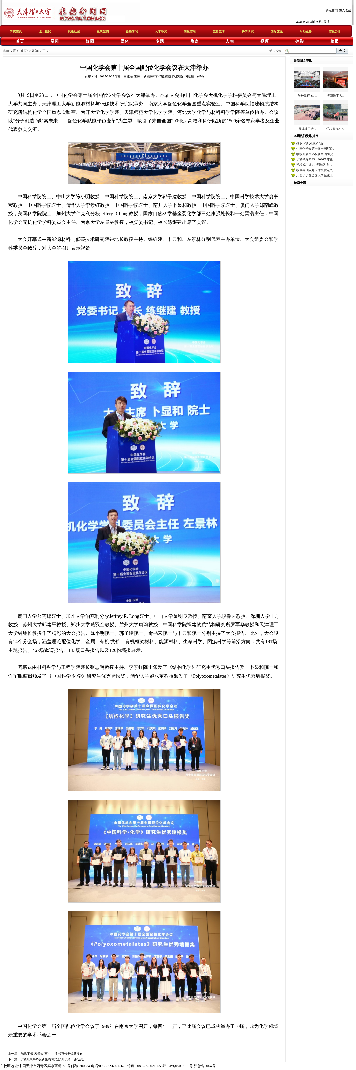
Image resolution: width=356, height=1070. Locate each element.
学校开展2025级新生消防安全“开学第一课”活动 (52, 1059)
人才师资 (161, 31)
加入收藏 (345, 10)
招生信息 (190, 31)
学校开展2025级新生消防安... (315, 154)
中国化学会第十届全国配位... (315, 148)
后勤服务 (306, 31)
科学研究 (248, 31)
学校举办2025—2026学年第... (315, 159)
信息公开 (335, 31)
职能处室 (74, 31)
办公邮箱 (332, 10)
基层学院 (132, 31)
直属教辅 (103, 31)
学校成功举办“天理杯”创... (314, 165)
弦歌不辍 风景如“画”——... (314, 143)
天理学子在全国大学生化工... (315, 175)
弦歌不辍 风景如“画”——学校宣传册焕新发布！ (53, 1053)
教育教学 (219, 31)
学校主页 (16, 31)
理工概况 (45, 31)
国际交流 (277, 31)
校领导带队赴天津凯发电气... (315, 170)
